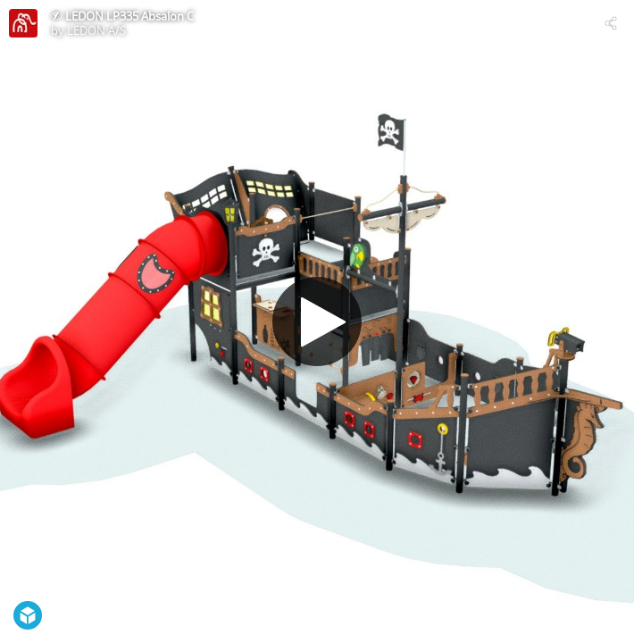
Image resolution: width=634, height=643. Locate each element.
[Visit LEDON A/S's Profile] (23, 23)
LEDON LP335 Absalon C (129, 16)
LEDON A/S (96, 30)
